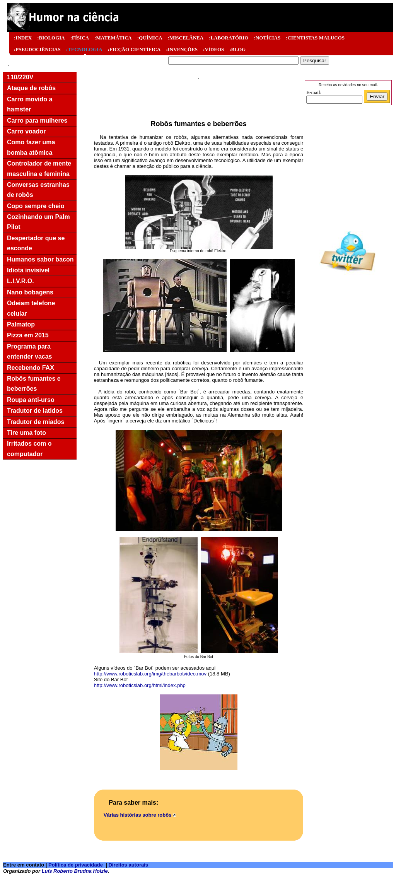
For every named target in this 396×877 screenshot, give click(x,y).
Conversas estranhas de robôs (38, 189)
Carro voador (26, 131)
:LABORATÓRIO (228, 38)
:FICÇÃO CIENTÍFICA (134, 49)
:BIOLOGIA (51, 38)
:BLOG (237, 49)
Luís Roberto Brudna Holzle (75, 871)
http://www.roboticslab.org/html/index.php (140, 685)
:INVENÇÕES (182, 49)
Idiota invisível (28, 270)
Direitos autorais (128, 865)
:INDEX (23, 38)
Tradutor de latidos (35, 410)
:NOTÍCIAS (267, 38)
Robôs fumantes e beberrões (34, 383)
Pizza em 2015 (28, 335)
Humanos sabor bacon (40, 259)
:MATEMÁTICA (113, 38)
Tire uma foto (26, 432)
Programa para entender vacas (29, 351)
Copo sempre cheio (35, 206)
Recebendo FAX (30, 367)
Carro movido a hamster (29, 104)
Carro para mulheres (37, 120)
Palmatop (21, 324)
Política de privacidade (75, 865)
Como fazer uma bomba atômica (31, 147)
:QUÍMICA (149, 38)
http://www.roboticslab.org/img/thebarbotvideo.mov (150, 674)
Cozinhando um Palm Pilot (38, 222)
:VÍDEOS (213, 49)
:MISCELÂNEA (185, 38)
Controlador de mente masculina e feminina (39, 168)
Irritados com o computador (29, 448)
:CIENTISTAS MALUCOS (315, 38)
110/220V (20, 77)
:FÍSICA (79, 38)
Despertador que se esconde (36, 243)
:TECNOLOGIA (84, 49)
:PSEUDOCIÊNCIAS (37, 49)
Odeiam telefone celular (31, 308)
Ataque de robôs (31, 88)
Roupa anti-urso (31, 400)
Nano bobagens (30, 292)
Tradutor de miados (35, 422)
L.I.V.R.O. (20, 281)
